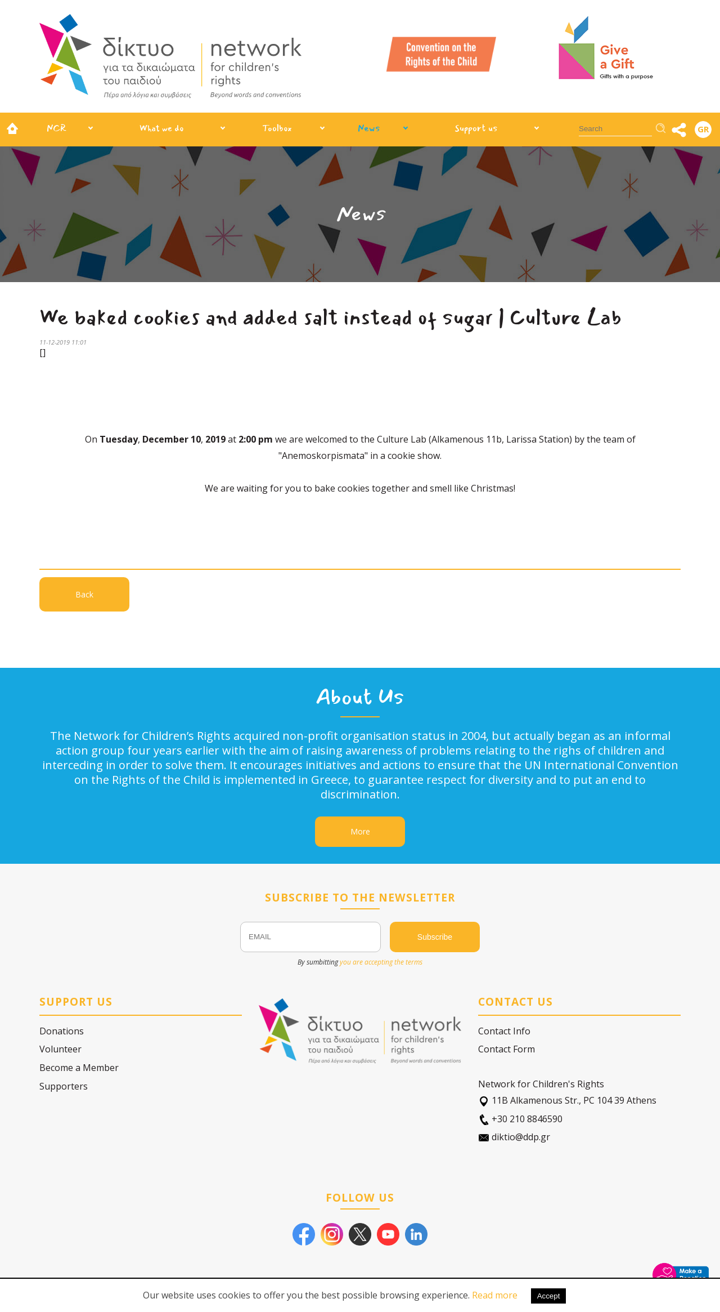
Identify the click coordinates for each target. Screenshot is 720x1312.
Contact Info (504, 1031)
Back (84, 594)
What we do (161, 128)
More (360, 831)
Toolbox (277, 128)
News (369, 128)
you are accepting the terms (381, 962)
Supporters (63, 1086)
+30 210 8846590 (520, 1119)
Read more (495, 1295)
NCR (56, 128)
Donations (61, 1031)
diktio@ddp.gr (514, 1137)
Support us (476, 128)
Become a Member (79, 1067)
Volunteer (60, 1049)
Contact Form (506, 1049)
